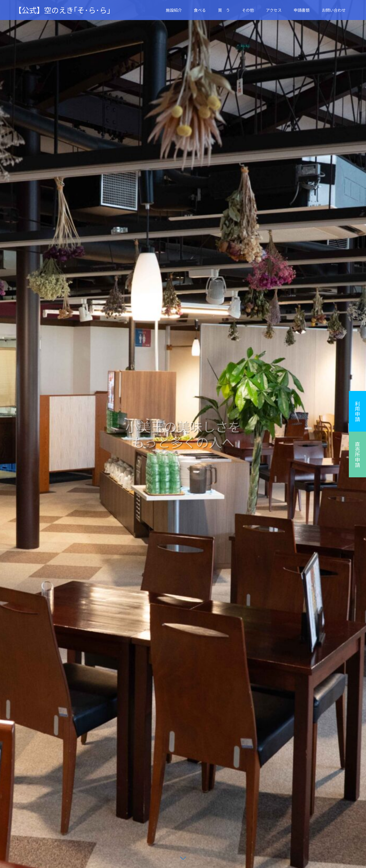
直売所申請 (357, 454)
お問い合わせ (334, 10)
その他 (248, 10)
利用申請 (357, 411)
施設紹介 (174, 10)
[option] (183, 434)
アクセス (274, 10)
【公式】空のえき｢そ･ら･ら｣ (62, 10)
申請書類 (302, 10)
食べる (200, 10)
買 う (224, 10)
